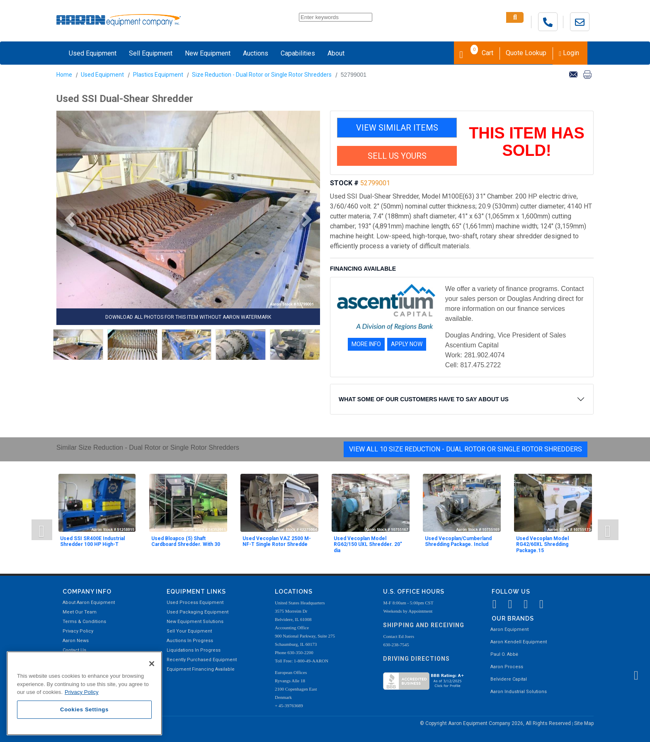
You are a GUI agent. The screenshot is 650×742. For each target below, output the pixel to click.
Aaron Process (506, 666)
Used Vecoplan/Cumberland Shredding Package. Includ (458, 541)
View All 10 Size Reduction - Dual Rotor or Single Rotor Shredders (465, 449)
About (335, 53)
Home (64, 74)
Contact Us (74, 650)
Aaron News (76, 640)
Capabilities (298, 53)
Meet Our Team (80, 612)
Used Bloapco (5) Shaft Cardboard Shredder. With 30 (185, 541)
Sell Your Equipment (189, 631)
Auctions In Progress (190, 640)
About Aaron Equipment (89, 602)
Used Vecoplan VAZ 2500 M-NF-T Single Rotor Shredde (277, 541)
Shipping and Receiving (423, 625)
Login (569, 53)
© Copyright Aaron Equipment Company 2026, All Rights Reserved (496, 723)
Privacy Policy (78, 631)
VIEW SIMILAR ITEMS (397, 128)
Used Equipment (92, 53)
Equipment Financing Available (201, 669)
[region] (84, 693)
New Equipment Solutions (195, 621)
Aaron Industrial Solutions (518, 691)
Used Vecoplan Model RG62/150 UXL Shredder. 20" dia (368, 544)
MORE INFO (366, 344)
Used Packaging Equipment (197, 612)
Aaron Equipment (509, 629)
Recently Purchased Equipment (202, 659)
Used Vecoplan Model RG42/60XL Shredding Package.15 (542, 544)
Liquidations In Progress (194, 650)
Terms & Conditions (84, 621)
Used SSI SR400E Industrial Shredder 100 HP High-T (92, 541)
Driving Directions (416, 658)
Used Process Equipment (195, 602)
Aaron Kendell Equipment (518, 642)
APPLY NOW (406, 344)
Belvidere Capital (508, 679)
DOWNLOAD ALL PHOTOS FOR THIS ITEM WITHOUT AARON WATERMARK (188, 317)
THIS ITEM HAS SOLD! (527, 141)
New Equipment (207, 53)
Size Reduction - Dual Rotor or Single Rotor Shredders (262, 74)
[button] (66, 219)
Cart (476, 52)
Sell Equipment (150, 53)
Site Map (584, 723)
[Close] (152, 664)
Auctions (255, 53)
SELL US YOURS (397, 156)
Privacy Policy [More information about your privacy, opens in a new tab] (82, 692)
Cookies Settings (84, 709)
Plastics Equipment (158, 74)
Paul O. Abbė (504, 654)
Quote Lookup (526, 53)
